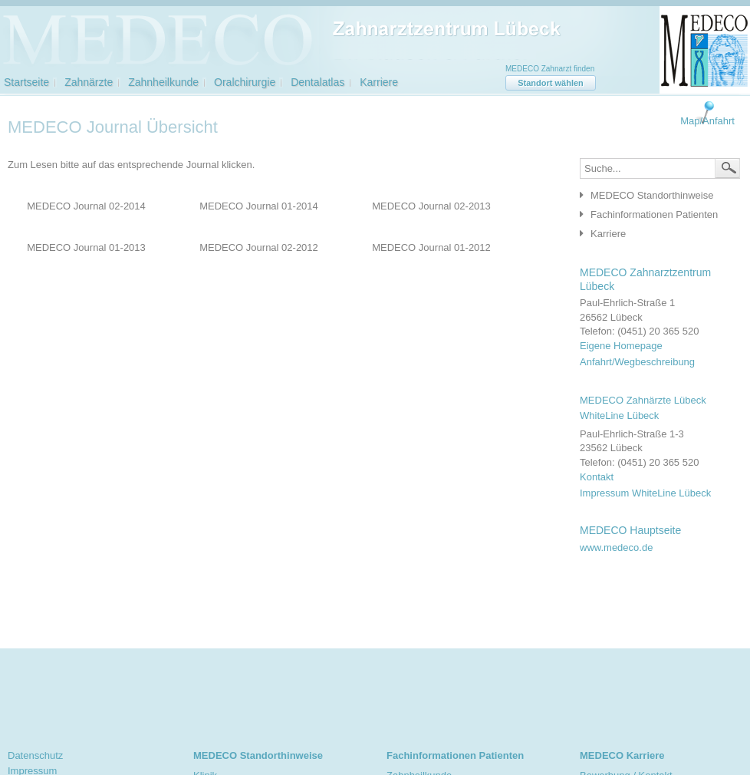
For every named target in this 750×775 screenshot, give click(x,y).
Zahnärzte (88, 82)
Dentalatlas (317, 82)
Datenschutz (35, 755)
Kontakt (596, 477)
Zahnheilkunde (163, 82)
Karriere (379, 82)
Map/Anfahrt (707, 121)
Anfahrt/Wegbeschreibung (637, 362)
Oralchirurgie (244, 82)
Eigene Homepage (621, 345)
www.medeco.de (616, 547)
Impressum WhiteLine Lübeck (645, 493)
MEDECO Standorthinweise (651, 195)
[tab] (656, 196)
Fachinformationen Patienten (654, 214)
